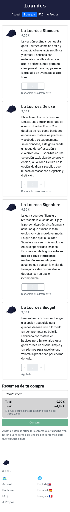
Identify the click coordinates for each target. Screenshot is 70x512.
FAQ (40, 15)
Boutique (29, 15)
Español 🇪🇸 (44, 490)
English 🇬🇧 (44, 484)
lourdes (35, 6)
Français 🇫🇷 (45, 496)
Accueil (16, 15)
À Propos (52, 15)
